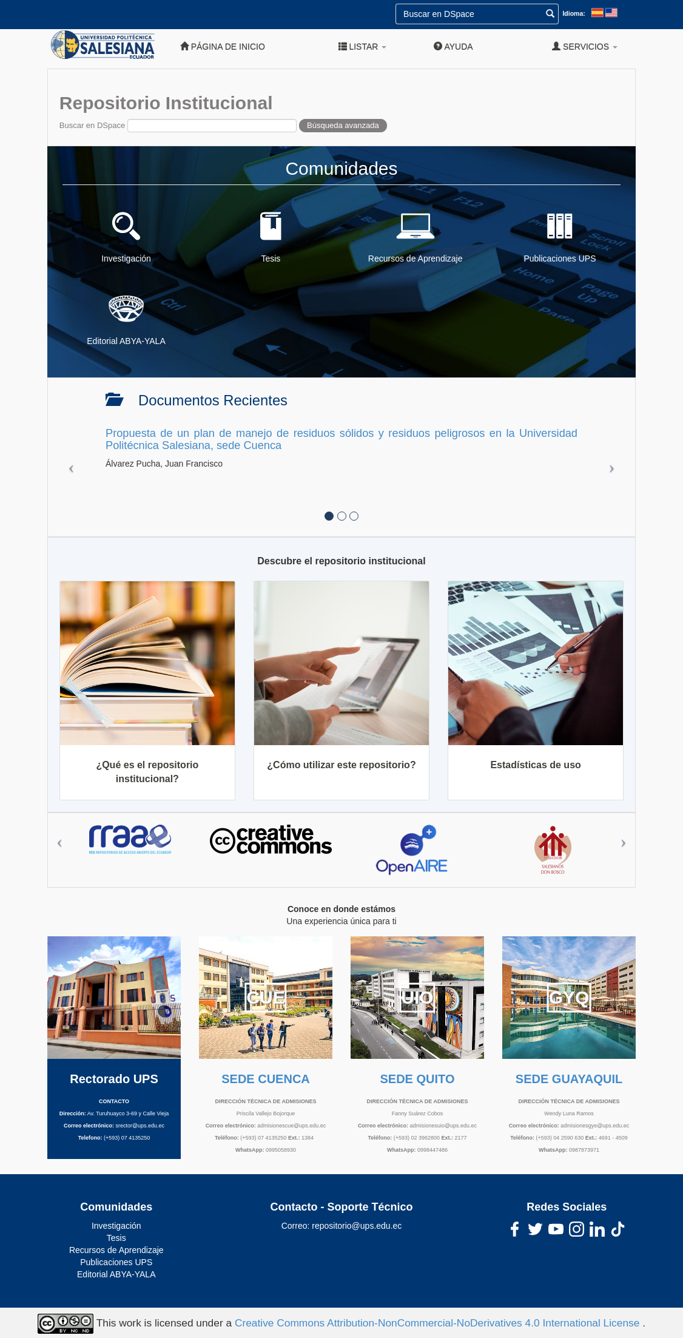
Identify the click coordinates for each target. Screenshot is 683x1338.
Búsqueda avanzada (343, 125)
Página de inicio (222, 46)
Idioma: (573, 13)
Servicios (584, 46)
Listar (362, 46)
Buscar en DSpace (92, 125)
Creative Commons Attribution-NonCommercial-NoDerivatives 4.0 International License (438, 1323)
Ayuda (453, 46)
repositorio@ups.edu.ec (357, 1226)
